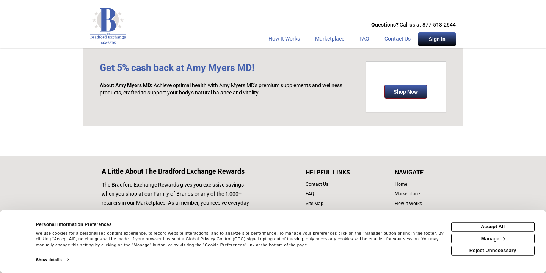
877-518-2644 (439, 25)
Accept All (493, 226)
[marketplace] (330, 40)
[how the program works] (411, 204)
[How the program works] (284, 40)
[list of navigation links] (411, 184)
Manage (493, 238)
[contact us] (336, 184)
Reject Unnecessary (492, 250)
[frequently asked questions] (336, 194)
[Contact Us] (397, 40)
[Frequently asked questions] (364, 40)
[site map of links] (336, 204)
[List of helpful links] (336, 172)
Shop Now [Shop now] (406, 92)
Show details (49, 259)
